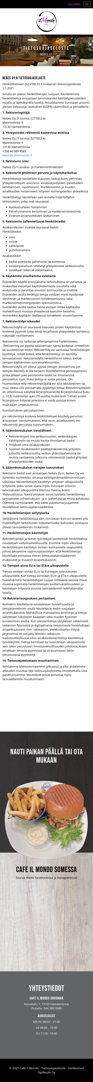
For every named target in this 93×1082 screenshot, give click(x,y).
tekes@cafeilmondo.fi (17, 155)
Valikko (74, 4)
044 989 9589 (53, 1008)
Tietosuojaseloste (53, 1068)
